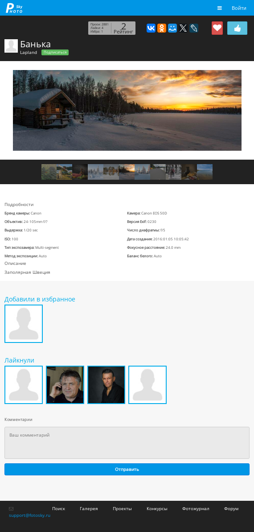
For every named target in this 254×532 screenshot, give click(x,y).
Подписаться (55, 52)
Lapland (28, 52)
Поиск (58, 508)
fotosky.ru (14, 7)
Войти (239, 7)
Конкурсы (157, 508)
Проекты (122, 508)
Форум (231, 508)
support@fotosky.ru (29, 515)
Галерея (89, 508)
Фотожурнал (195, 508)
